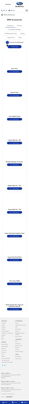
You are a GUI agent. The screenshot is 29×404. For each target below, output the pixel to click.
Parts (16, 327)
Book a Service (18, 336)
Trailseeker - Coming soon (7, 333)
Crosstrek (4, 323)
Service (16, 323)
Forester (3, 327)
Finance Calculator (6, 358)
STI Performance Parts (10, 33)
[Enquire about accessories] (14, 46)
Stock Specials (5, 346)
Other (20, 37)
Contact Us (17, 343)
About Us (17, 347)
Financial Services (5, 360)
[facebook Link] (2, 365)
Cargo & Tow (11, 37)
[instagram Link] (5, 365)
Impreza (3, 335)
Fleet (3, 354)
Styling (23, 33)
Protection (10, 25)
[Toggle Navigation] (27, 10)
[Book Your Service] (14, 402)
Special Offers (5, 344)
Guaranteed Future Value (7, 362)
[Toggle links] (6, 397)
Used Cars (4, 352)
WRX (3, 339)
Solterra (3, 325)
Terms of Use (18, 358)
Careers (17, 349)
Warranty (17, 331)
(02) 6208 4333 (7, 376)
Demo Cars (4, 350)
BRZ (2, 337)
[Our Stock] (5, 402)
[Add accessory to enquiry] (14, 71)
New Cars (4, 348)
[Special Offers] (24, 402)
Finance (3, 356)
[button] (14, 59)
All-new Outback (5, 331)
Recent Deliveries (19, 351)
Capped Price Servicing (20, 325)
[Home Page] (14, 4)
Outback (3, 329)
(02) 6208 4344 (7, 384)
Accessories (18, 329)
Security (19, 25)
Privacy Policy (18, 356)
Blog (16, 341)
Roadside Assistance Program (20, 334)
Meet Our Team (18, 345)
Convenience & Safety (14, 29)
